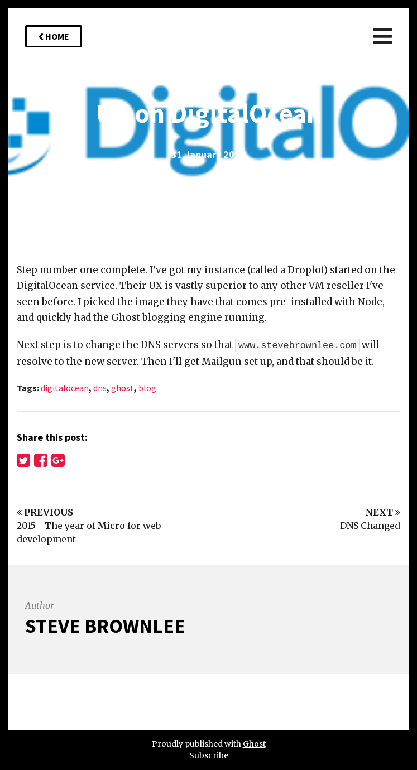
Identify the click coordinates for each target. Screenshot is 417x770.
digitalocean (65, 387)
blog (147, 387)
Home (53, 36)
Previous (45, 512)
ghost (122, 387)
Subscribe (208, 755)
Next (382, 512)
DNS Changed (370, 525)
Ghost (254, 744)
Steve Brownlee (105, 625)
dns (100, 387)
